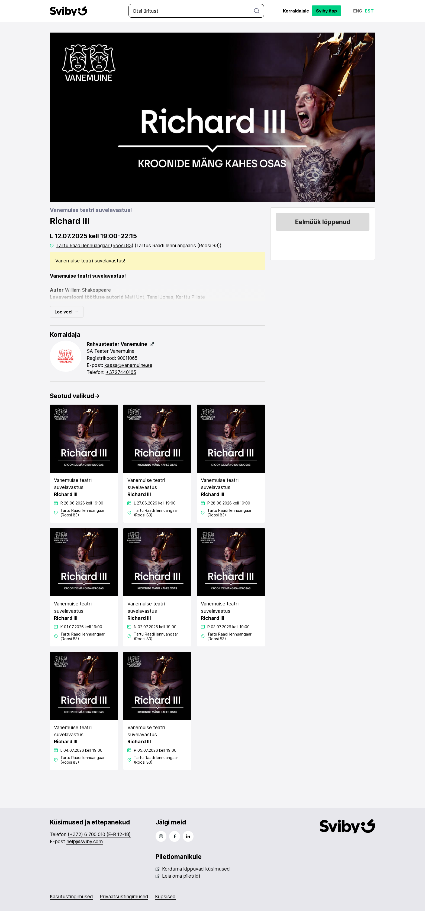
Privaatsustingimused (124, 896)
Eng (357, 11)
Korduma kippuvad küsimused (193, 869)
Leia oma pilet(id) (178, 876)
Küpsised (165, 896)
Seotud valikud (74, 395)
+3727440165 (121, 372)
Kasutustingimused (71, 896)
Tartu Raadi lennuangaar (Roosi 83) (94, 245)
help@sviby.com (84, 841)
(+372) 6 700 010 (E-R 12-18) (99, 834)
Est (369, 11)
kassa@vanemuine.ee (128, 365)
